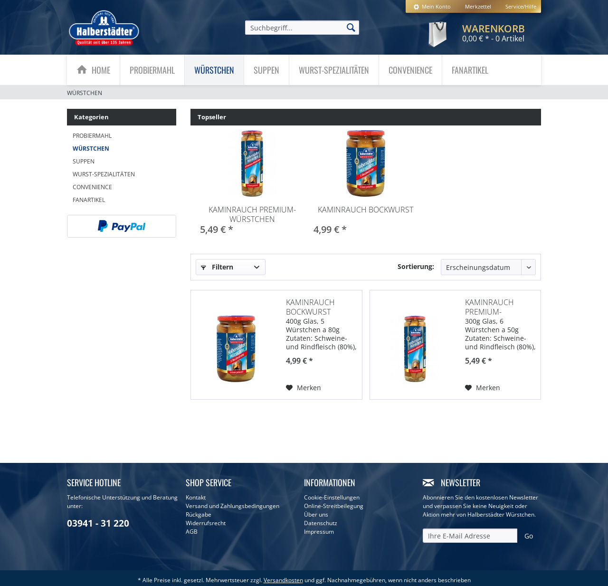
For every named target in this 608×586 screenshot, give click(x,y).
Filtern (217, 266)
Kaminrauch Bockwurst (365, 209)
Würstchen (91, 148)
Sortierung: (416, 266)
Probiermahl (92, 136)
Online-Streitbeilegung (333, 506)
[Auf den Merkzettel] (303, 384)
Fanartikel (89, 200)
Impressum (319, 532)
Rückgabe (198, 514)
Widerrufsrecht (206, 523)
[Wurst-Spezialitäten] (334, 70)
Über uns (316, 514)
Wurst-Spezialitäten (104, 174)
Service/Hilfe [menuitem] (520, 6)
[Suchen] (351, 27)
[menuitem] (432, 6)
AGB (192, 532)
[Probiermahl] (152, 70)
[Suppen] (266, 70)
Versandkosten (283, 580)
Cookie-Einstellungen (332, 497)
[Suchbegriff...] (302, 27)
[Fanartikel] (470, 70)
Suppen (84, 161)
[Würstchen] (214, 70)
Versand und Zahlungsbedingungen (232, 506)
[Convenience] (410, 70)
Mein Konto (432, 6)
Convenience (92, 187)
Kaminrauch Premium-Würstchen (252, 214)
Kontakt (196, 497)
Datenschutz (320, 523)
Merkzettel (478, 6)
